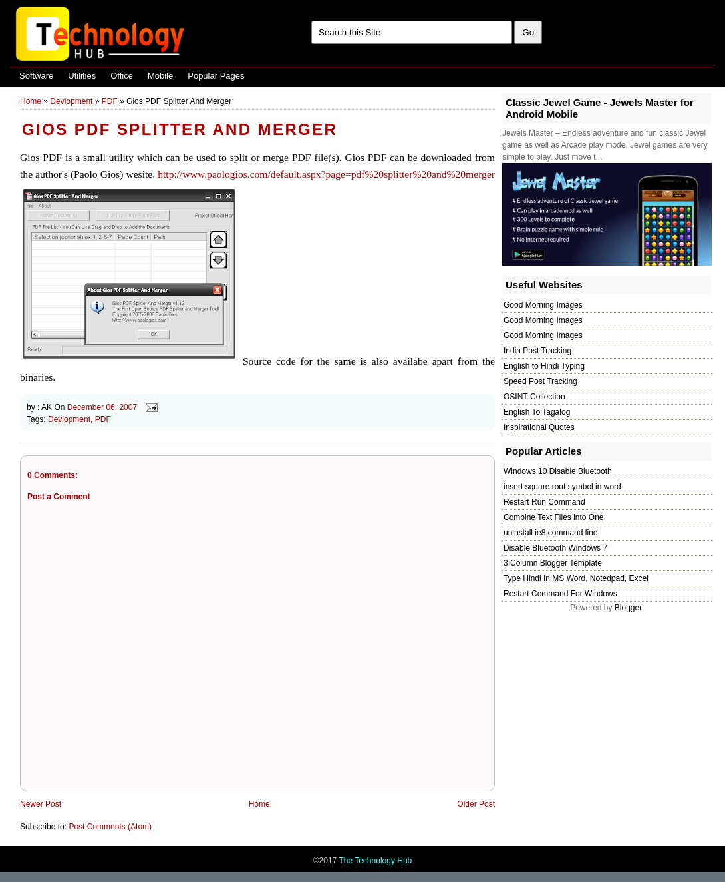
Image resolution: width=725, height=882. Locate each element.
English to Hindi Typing (544, 366)
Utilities (82, 76)
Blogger (628, 607)
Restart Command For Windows (560, 593)
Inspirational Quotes (539, 427)
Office (121, 76)
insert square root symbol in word (562, 486)
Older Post (476, 804)
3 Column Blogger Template (553, 563)
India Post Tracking (537, 350)
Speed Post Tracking (540, 381)
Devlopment (71, 101)
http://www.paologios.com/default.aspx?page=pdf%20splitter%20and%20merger (326, 174)
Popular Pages (216, 76)
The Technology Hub (375, 860)
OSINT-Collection (534, 396)
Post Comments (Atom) (110, 826)
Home (30, 101)
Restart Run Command (544, 502)
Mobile (160, 76)
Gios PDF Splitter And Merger (179, 129)
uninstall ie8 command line (550, 532)
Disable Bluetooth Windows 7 (555, 547)
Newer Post (40, 804)
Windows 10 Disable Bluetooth (558, 471)
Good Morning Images (543, 305)
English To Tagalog (537, 412)
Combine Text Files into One (554, 517)
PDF (110, 101)
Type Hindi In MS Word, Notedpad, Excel (576, 578)
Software (36, 76)
